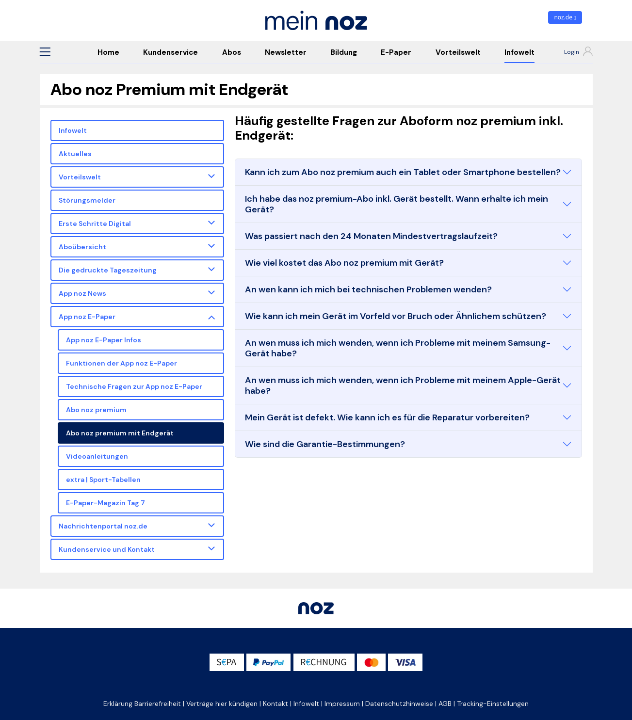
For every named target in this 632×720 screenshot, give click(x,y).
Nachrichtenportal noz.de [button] (103, 526)
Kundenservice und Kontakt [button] (107, 549)
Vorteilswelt (458, 52)
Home (108, 52)
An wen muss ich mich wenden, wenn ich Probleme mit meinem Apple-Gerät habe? (403, 385)
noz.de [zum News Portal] (565, 17)
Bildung (343, 52)
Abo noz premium (96, 409)
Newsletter (286, 52)
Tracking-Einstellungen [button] (493, 703)
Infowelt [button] (306, 703)
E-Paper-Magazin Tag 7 (105, 502)
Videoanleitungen (97, 456)
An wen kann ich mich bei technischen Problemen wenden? (368, 289)
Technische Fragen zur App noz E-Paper (134, 386)
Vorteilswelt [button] (80, 177)
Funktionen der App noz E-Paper (121, 363)
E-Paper (396, 52)
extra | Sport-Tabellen (103, 479)
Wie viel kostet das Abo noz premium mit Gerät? (344, 263)
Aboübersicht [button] (82, 246)
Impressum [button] (342, 703)
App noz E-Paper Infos (103, 340)
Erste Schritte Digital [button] (95, 223)
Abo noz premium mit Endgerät (120, 433)
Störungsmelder (87, 200)
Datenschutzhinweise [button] (399, 703)
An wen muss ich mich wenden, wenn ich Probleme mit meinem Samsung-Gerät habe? (398, 348)
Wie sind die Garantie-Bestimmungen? (325, 444)
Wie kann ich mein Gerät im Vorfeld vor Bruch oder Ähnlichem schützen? (395, 316)
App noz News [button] (82, 293)
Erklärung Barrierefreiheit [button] (142, 703)
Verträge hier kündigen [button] (222, 703)
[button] (45, 52)
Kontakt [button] (275, 703)
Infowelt (519, 52)
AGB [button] (445, 703)
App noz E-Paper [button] (87, 316)
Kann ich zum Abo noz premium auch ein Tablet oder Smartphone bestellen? (403, 172)
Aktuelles (75, 153)
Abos (231, 52)
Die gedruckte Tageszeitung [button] (108, 270)
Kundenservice (170, 52)
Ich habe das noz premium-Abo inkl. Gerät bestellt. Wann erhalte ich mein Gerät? (396, 204)
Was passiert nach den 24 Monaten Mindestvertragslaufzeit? (371, 236)
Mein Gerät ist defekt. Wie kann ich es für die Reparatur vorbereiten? (387, 417)
